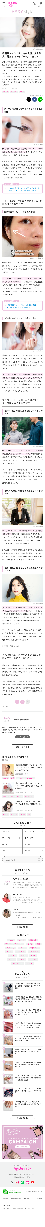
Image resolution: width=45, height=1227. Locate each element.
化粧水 (33, 956)
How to (5, 92)
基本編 (30, 944)
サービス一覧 (7, 1208)
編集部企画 (33, 940)
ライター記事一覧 (22, 737)
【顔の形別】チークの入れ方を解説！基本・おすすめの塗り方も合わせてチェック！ (23, 306)
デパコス (11, 960)
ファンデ (21, 960)
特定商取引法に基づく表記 (22, 1177)
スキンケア (6, 831)
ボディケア (29, 838)
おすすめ (21, 940)
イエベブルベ (29, 778)
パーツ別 (14, 92)
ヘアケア (5, 844)
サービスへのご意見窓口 (27, 1174)
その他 (27, 850)
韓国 (12, 778)
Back (5, 706)
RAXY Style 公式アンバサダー (12, 796)
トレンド (20, 778)
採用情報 (39, 1198)
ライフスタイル (17, 964)
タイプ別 (30, 964)
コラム (4, 850)
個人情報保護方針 (16, 1198)
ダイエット (33, 960)
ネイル (27, 844)
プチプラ (12, 956)
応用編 (22, 92)
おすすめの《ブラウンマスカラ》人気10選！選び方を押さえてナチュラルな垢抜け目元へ (23, 189)
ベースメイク (30, 831)
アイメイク (13, 89)
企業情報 (5, 1198)
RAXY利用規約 (13, 1174)
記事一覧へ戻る (22, 746)
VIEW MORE (22, 926)
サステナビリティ (30, 1208)
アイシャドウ (29, 796)
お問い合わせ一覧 (18, 1208)
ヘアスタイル (20, 952)
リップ (9, 952)
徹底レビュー (34, 948)
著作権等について (29, 1198)
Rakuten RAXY (13, 4)
